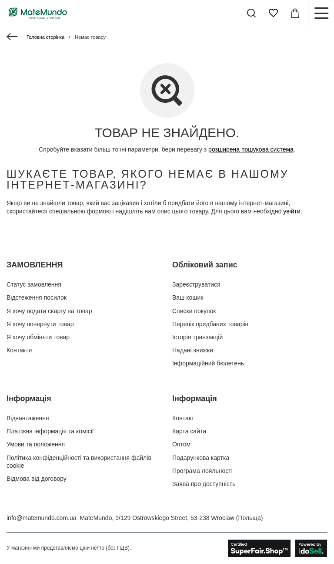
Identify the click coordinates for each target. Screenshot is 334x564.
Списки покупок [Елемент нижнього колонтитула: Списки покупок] (194, 310)
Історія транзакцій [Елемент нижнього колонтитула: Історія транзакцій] (197, 337)
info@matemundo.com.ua (42, 517)
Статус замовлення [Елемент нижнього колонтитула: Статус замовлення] (34, 284)
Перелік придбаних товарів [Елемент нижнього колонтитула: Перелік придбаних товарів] (210, 324)
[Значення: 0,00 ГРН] (295, 13)
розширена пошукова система (251, 149)
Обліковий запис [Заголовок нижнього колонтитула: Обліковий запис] (204, 264)
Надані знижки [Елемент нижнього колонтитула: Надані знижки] (192, 350)
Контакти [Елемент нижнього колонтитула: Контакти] (19, 350)
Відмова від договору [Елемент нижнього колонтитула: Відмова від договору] (37, 478)
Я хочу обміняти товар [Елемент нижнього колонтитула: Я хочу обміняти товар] (38, 337)
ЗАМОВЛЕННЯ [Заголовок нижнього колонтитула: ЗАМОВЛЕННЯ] (35, 264)
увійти (292, 211)
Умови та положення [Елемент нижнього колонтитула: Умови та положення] (36, 444)
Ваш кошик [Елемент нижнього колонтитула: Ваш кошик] (188, 297)
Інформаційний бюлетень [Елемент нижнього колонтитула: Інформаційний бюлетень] (208, 363)
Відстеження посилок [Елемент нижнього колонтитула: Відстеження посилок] (37, 297)
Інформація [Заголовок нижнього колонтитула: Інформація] (29, 398)
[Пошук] (251, 13)
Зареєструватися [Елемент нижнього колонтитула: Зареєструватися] (196, 284)
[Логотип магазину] (38, 13)
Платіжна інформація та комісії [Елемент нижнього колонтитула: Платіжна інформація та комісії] (50, 431)
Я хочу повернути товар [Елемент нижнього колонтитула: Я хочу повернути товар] (40, 324)
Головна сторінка (45, 37)
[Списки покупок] (273, 13)
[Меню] (321, 13)
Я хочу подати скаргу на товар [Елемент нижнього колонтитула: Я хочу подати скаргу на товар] (49, 310)
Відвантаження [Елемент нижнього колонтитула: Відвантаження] (28, 418)
